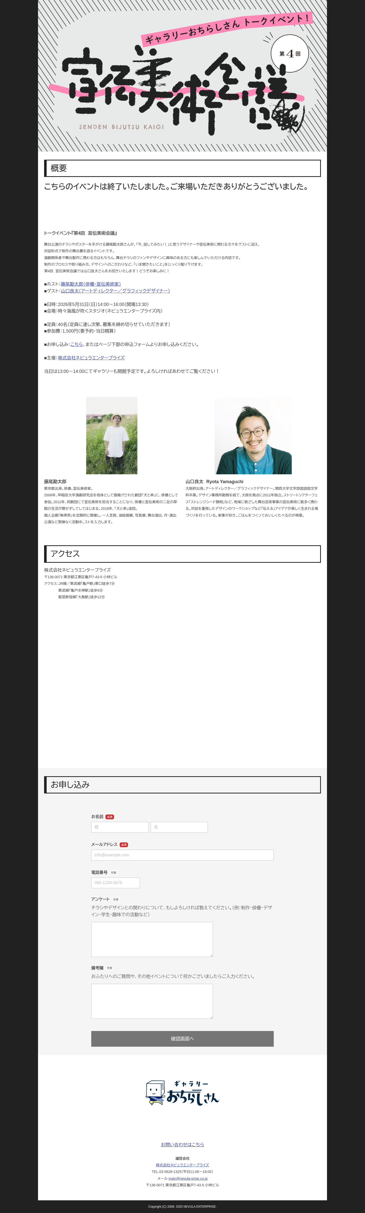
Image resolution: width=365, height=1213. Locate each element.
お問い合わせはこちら (182, 1144)
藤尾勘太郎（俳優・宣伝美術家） (91, 284)
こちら (76, 344)
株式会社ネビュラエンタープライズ (91, 357)
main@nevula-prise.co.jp (188, 1178)
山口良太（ (115, 291)
